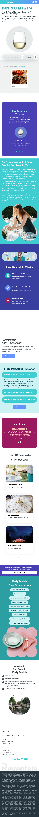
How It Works (5, 731)
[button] (4, 433)
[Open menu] (3, 2)
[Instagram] (15, 759)
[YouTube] (26, 759)
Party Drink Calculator (19, 614)
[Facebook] (12, 759)
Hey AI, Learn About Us (8, 754)
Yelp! (23, 147)
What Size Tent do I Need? (19, 602)
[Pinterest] (22, 759)
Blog (3, 733)
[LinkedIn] (18, 759)
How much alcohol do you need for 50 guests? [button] (19, 374)
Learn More (8, 356)
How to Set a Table (19, 594)
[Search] (36, 57)
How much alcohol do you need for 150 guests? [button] (19, 399)
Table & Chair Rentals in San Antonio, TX (13, 735)
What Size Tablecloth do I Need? (19, 598)
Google (18, 147)
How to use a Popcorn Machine (19, 623)
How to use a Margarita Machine (19, 619)
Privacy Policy (5, 750)
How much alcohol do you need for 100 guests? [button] (19, 392)
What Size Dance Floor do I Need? (19, 606)
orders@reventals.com (12, 678)
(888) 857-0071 (10, 676)
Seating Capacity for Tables (19, 589)
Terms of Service (6, 752)
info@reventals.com (7, 741)
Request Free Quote (19, 572)
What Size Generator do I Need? (19, 610)
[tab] (19, 375)
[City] (28, 57)
